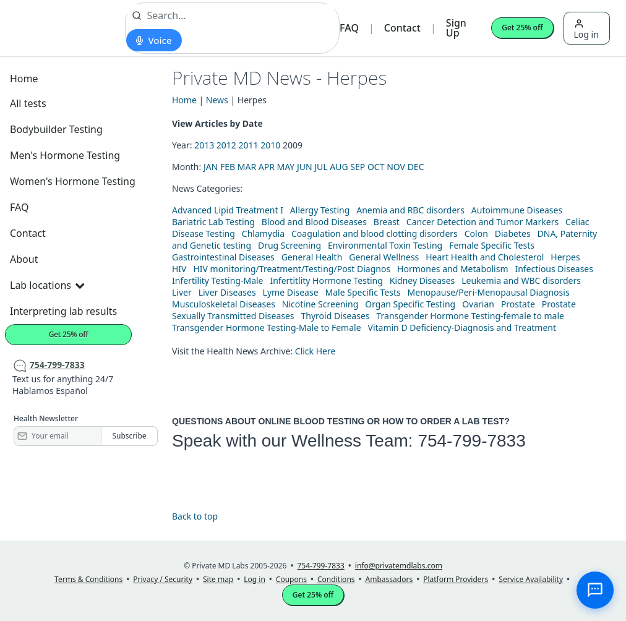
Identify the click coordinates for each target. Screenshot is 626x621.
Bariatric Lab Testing (213, 222)
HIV (179, 269)
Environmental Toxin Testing (385, 245)
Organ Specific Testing (410, 304)
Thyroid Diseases (335, 316)
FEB (227, 167)
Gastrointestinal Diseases (223, 257)
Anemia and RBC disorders (410, 210)
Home (24, 78)
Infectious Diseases (554, 269)
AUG (339, 167)
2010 (270, 145)
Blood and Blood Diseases (314, 222)
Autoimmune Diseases (516, 210)
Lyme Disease (291, 292)
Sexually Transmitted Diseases (233, 316)
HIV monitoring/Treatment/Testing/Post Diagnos (291, 269)
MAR (247, 167)
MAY (286, 167)
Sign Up (456, 28)
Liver (182, 292)
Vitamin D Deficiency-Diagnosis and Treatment (463, 327)
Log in (586, 29)
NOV (396, 167)
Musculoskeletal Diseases (223, 304)
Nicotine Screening (320, 304)
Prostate (518, 304)
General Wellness (384, 257)
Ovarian (478, 304)
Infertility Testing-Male (218, 280)
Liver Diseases (227, 292)
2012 (226, 145)
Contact (402, 28)
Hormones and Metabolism (452, 269)
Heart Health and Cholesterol (485, 257)
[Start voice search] (153, 40)
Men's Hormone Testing (65, 155)
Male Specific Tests (363, 292)
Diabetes (513, 233)
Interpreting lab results (63, 311)
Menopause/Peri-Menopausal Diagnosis (489, 292)
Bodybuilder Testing (56, 129)
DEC (416, 167)
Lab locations (47, 285)
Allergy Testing (319, 210)
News (217, 100)
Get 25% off (522, 27)
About (24, 259)
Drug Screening (289, 245)
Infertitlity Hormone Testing (326, 280)
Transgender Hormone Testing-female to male (470, 316)
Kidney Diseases (422, 280)
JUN (304, 167)
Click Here (315, 351)
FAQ (349, 28)
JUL (320, 167)
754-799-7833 (471, 440)
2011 (249, 145)
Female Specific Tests (491, 245)
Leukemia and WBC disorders (521, 280)
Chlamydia (263, 233)
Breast (387, 222)
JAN (211, 167)
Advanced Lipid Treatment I (227, 210)
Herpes (565, 257)
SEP (357, 167)
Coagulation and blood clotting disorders (374, 233)
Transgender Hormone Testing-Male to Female (266, 327)
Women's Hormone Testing (72, 181)
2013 (204, 145)
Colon (476, 233)
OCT (376, 167)
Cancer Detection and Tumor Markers (482, 222)
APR (267, 167)
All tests (28, 103)
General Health (312, 257)
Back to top (195, 516)
